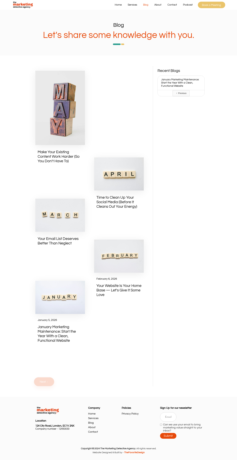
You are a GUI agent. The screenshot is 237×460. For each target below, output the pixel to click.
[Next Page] (44, 381)
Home (118, 4)
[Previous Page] (181, 93)
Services (93, 418)
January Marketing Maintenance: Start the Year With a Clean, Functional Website (180, 82)
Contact (172, 4)
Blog (145, 4)
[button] (132, 5)
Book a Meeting (211, 5)
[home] (62, 5)
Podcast (188, 4)
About (157, 4)
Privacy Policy (130, 413)
